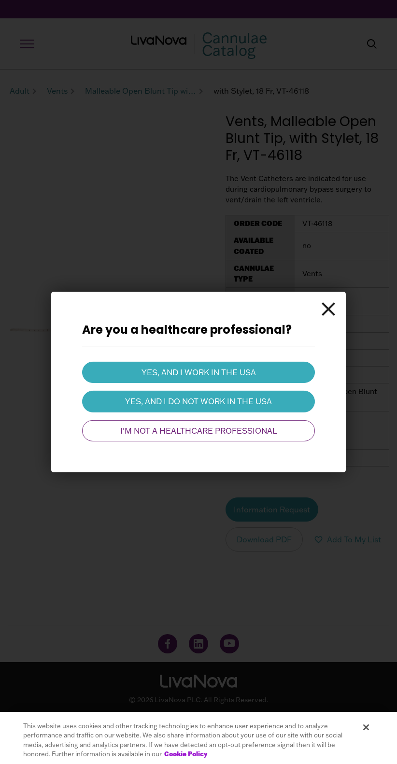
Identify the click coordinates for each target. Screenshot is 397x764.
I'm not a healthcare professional (198, 431)
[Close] (328, 309)
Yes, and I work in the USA (199, 372)
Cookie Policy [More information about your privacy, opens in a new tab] (185, 754)
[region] (198, 738)
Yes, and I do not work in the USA (198, 401)
